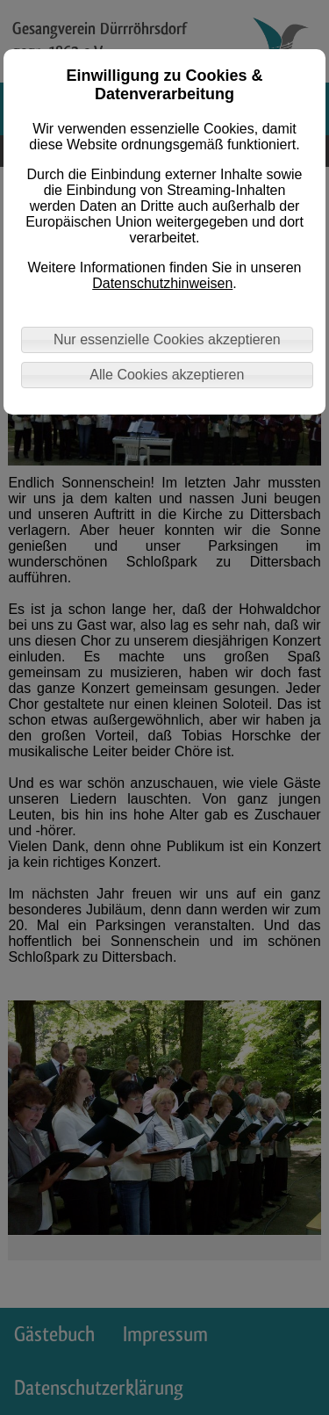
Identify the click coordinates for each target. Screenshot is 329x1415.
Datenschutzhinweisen (162, 283)
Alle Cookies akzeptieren (166, 374)
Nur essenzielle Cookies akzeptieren (167, 339)
